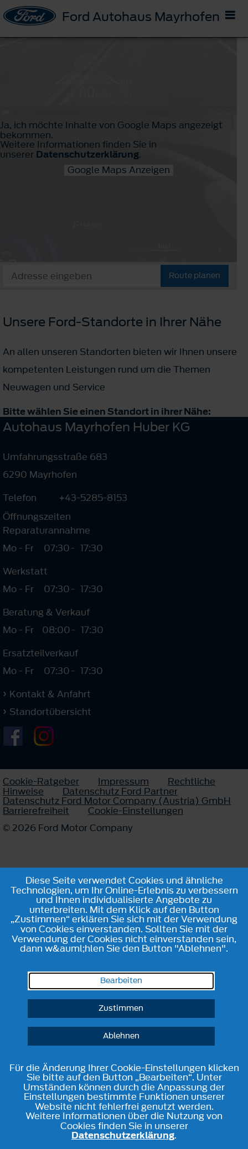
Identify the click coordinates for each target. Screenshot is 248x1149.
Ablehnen (121, 1036)
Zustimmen (121, 1008)
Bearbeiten (121, 980)
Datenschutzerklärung (122, 1135)
